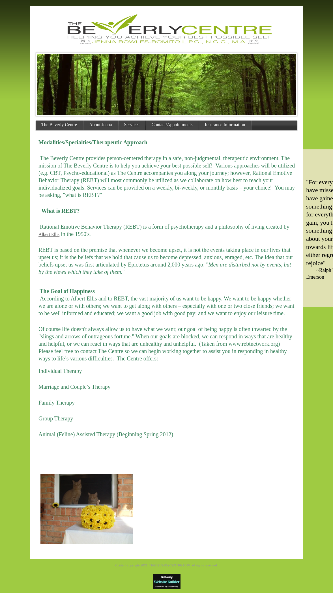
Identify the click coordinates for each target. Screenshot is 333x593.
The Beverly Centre (59, 124)
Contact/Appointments (172, 124)
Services (131, 124)
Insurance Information (225, 124)
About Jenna (100, 124)
